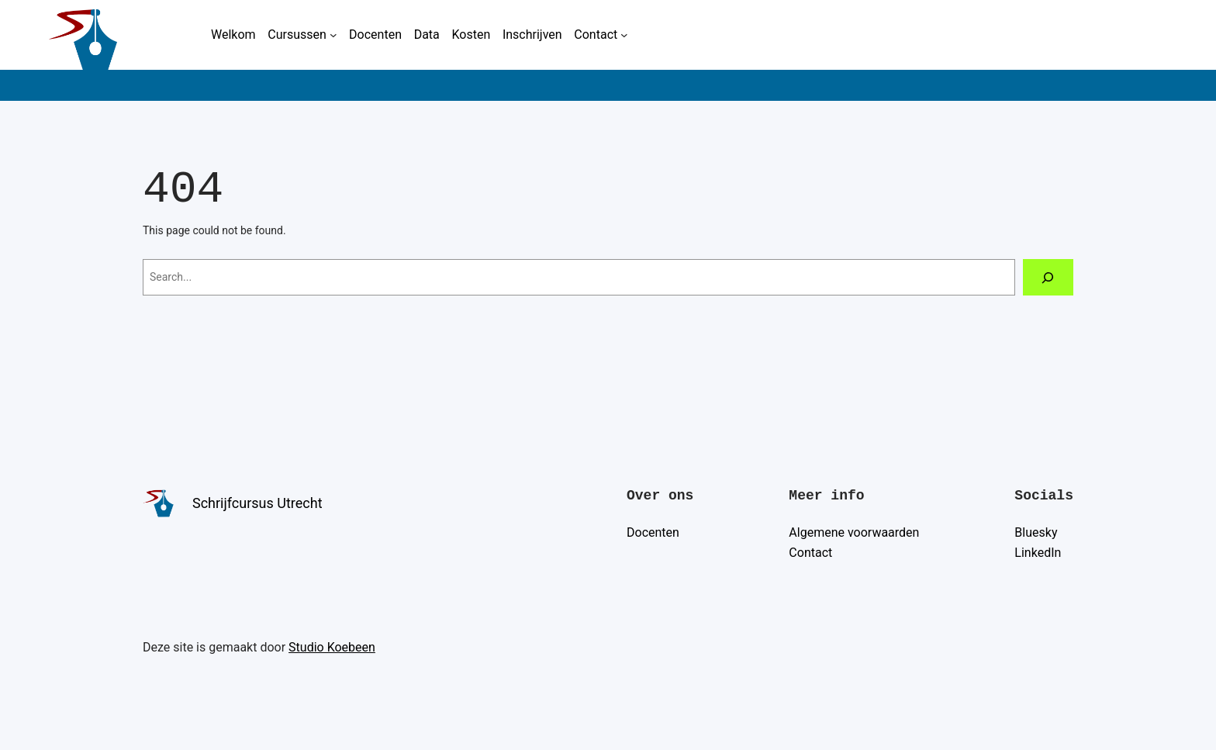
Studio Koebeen (331, 647)
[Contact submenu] (624, 35)
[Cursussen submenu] (333, 35)
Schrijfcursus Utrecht (257, 503)
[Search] (1048, 277)
